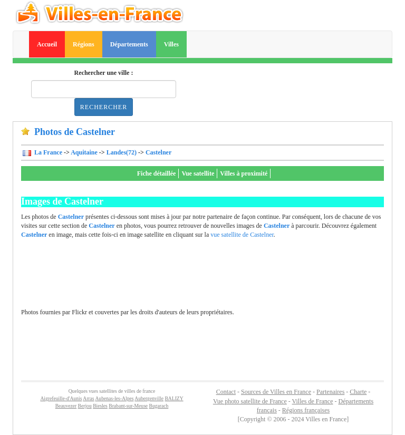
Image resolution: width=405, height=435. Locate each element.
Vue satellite (197, 173)
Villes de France (312, 401)
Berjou (85, 406)
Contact (226, 391)
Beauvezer (65, 406)
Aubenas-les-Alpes (114, 398)
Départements (129, 44)
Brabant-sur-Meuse (128, 406)
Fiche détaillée (156, 173)
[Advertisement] (202, 279)
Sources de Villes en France (276, 391)
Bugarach (159, 406)
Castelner (158, 152)
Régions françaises (306, 410)
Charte (358, 391)
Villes (171, 44)
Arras (88, 398)
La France (47, 152)
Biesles (100, 406)
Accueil (47, 44)
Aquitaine (84, 152)
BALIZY (174, 398)
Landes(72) (122, 152)
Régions (83, 44)
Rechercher (103, 107)
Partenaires (330, 391)
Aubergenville (148, 398)
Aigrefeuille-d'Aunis (61, 398)
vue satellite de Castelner (242, 234)
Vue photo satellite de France (250, 401)
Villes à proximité (243, 173)
